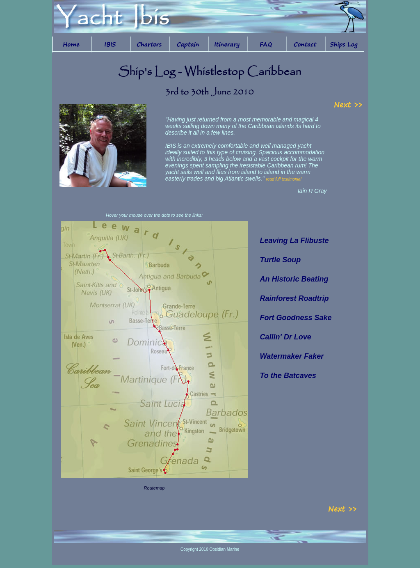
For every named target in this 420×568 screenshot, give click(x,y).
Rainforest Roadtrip (294, 298)
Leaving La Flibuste (294, 240)
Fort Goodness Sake (296, 318)
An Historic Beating (294, 279)
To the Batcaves (288, 375)
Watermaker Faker (292, 356)
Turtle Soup (280, 260)
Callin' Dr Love (285, 337)
